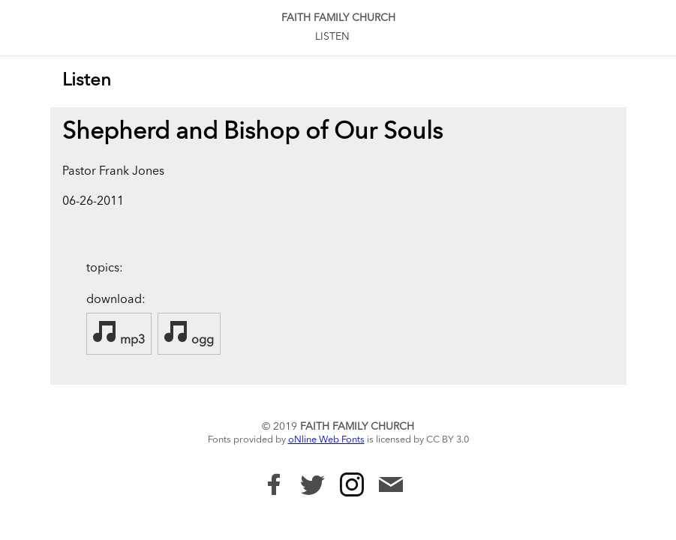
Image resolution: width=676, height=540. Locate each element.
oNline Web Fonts (326, 440)
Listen (332, 37)
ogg (189, 333)
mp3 (119, 333)
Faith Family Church (338, 18)
